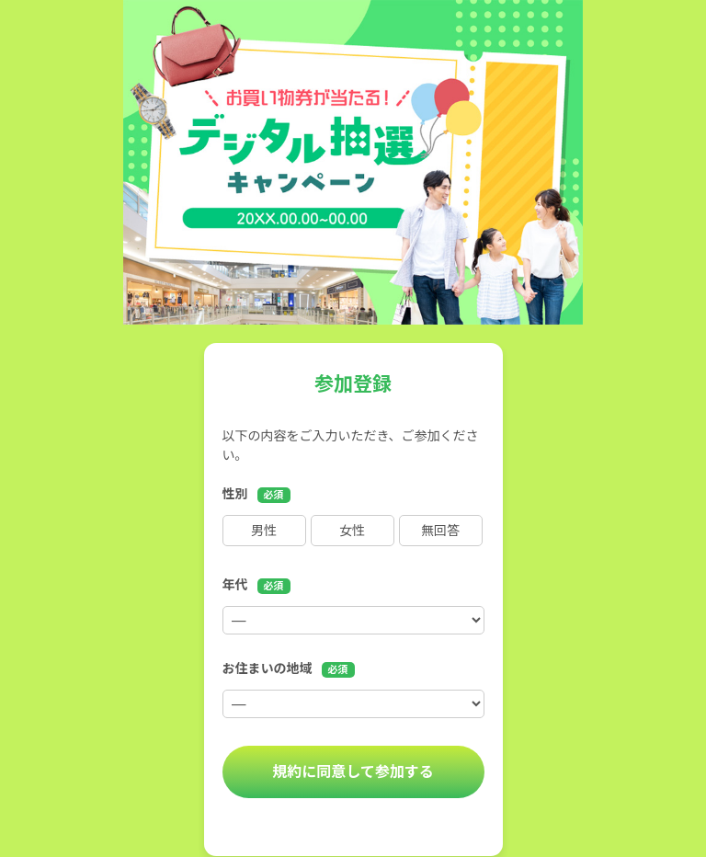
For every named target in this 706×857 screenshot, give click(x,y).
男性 (264, 530)
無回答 (440, 530)
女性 (352, 530)
